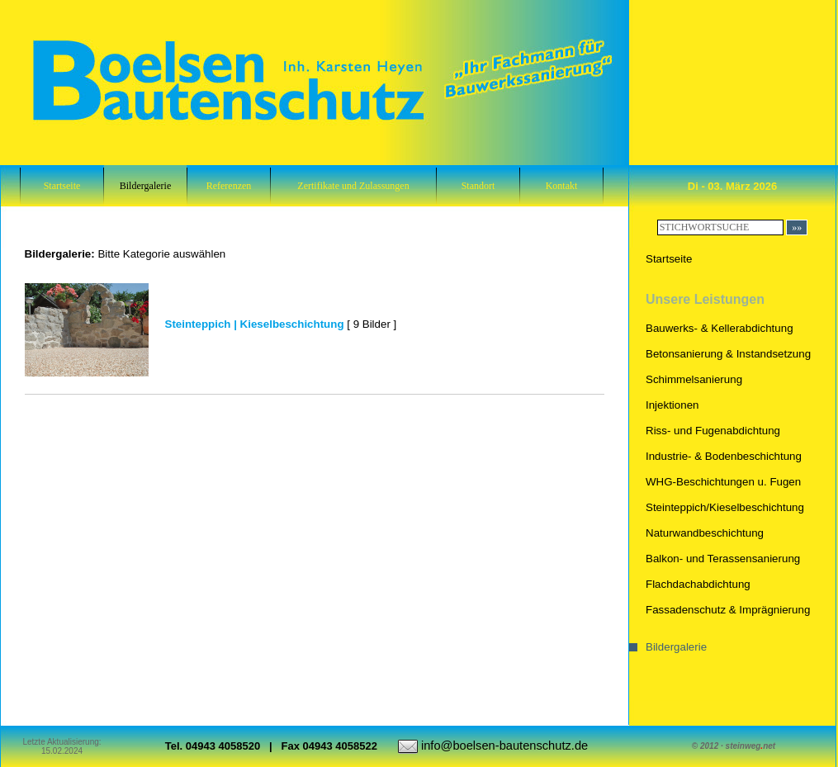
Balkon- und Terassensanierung (723, 558)
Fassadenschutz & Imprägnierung (728, 610)
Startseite (62, 186)
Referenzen (229, 186)
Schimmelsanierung (694, 379)
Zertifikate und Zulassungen (353, 186)
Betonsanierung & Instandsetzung (728, 354)
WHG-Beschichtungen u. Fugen (723, 482)
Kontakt (562, 186)
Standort (478, 186)
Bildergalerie (145, 186)
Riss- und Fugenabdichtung (713, 430)
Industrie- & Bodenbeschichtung (724, 456)
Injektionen (672, 405)
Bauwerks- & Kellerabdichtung (719, 328)
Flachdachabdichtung (698, 584)
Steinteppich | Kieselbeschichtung (254, 324)
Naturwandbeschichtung (705, 533)
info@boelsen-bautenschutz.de (504, 745)
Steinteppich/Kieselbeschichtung (725, 507)
